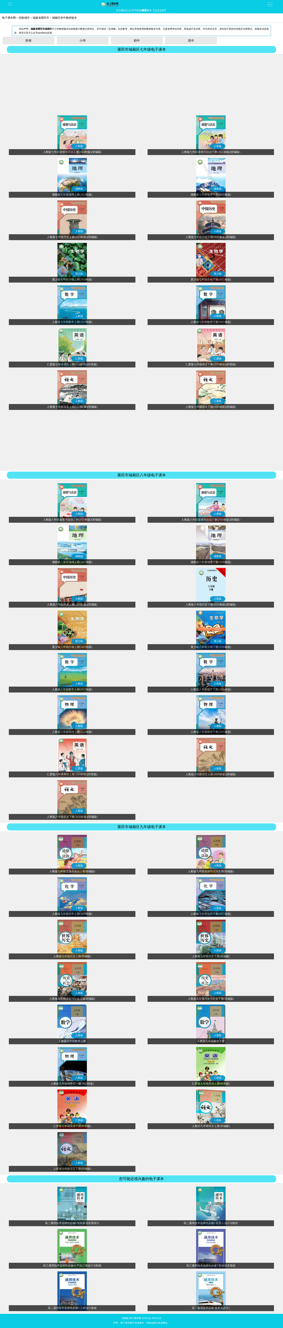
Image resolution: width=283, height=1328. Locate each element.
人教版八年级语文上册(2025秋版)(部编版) (211, 774)
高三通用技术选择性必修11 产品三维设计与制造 (72, 1265)
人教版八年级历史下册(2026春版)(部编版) (211, 604)
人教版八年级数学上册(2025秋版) (72, 689)
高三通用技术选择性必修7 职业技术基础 (210, 1265)
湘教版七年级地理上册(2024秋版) (72, 194)
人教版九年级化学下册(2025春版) (211, 913)
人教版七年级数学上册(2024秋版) (72, 322)
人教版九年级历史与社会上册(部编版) (72, 998)
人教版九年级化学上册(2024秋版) (72, 913)
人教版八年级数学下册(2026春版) (211, 689)
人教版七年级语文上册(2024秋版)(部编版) (72, 406)
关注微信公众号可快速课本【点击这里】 (141, 10)
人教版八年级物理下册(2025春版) (211, 731)
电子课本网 (9, 17)
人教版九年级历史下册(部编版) (211, 956)
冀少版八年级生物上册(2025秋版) (72, 647)
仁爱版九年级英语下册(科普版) (72, 1126)
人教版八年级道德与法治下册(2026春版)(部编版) (210, 519)
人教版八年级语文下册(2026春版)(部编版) (72, 816)
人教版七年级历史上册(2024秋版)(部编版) (72, 237)
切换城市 (24, 17)
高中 (191, 40)
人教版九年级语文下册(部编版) (72, 1168)
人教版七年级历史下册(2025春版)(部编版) (211, 237)
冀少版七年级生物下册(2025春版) (211, 279)
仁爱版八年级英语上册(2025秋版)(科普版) (72, 774)
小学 (83, 40)
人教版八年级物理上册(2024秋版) (72, 731)
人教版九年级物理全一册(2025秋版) (72, 1083)
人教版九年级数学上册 (72, 1041)
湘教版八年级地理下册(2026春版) (211, 562)
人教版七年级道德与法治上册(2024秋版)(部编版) (72, 152)
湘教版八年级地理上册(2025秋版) (72, 562)
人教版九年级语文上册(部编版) (211, 1126)
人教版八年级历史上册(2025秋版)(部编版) (72, 604)
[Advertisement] (141, 85)
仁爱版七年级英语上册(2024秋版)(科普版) (72, 364)
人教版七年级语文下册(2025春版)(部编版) (211, 406)
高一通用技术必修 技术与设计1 (211, 1308)
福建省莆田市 (41, 17)
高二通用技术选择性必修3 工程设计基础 (72, 1308)
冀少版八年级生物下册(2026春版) (211, 647)
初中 (137, 40)
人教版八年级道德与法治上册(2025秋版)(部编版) (72, 519)
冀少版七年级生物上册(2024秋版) (72, 279)
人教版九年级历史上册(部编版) (72, 956)
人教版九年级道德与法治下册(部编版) (211, 871)
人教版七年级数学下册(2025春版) (211, 322)
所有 (28, 40)
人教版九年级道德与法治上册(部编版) (72, 871)
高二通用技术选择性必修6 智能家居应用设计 (72, 1223)
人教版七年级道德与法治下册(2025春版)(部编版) (210, 152)
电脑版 (125, 1318)
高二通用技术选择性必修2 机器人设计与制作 (211, 1223)
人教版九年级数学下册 (211, 1041)
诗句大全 (156, 1318)
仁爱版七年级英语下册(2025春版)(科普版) (211, 364)
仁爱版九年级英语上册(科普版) (211, 1083)
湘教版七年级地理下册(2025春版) (211, 194)
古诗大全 (146, 1318)
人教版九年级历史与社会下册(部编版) (211, 998)
